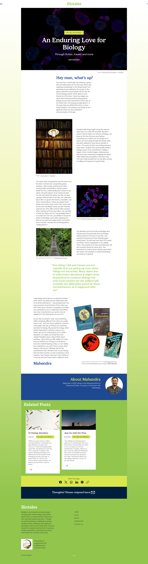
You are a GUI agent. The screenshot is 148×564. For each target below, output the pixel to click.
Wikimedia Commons (110, 361)
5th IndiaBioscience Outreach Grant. (40, 545)
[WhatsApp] (71, 482)
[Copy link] (87, 482)
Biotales (29, 507)
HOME (76, 512)
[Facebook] (60, 482)
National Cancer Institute (109, 72)
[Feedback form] (95, 492)
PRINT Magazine (112, 363)
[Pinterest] (82, 482)
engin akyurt (44, 176)
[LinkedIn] (76, 482)
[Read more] (30, 469)
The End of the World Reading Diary (91, 363)
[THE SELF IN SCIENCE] (74, 33)
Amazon (104, 363)
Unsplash (120, 72)
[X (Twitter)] (66, 482)
